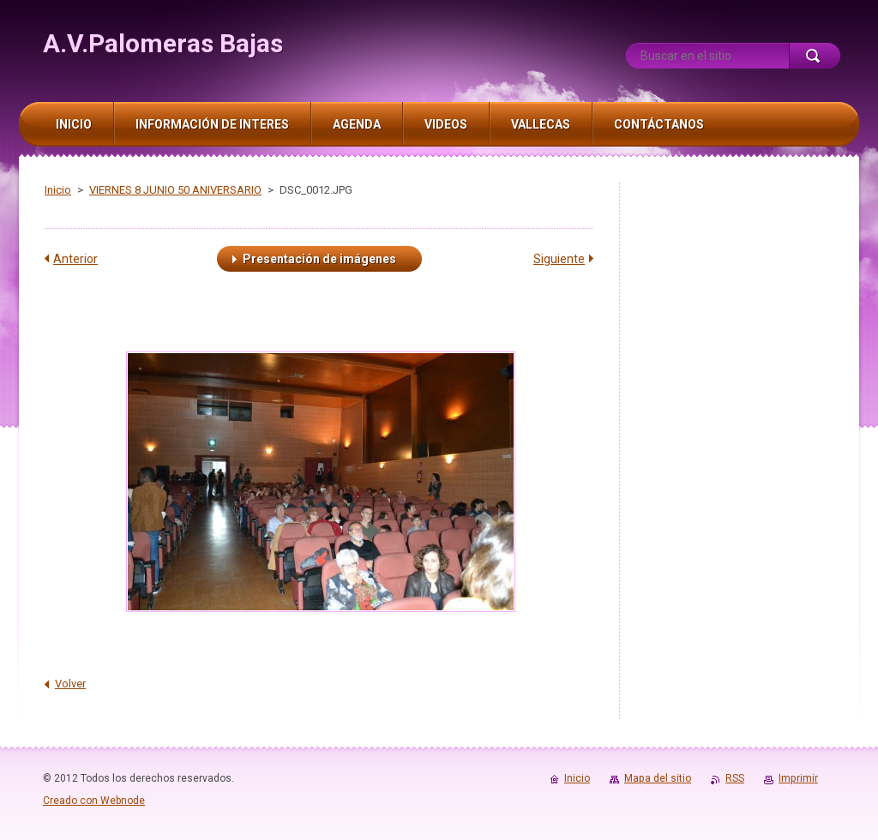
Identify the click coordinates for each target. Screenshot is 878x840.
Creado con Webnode (94, 801)
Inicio (58, 189)
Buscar (814, 56)
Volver (70, 683)
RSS (734, 778)
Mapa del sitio (657, 778)
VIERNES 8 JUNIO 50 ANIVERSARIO (175, 189)
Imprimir (798, 778)
